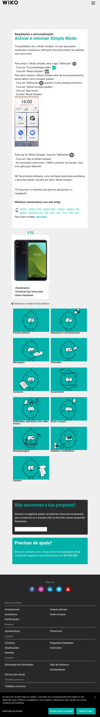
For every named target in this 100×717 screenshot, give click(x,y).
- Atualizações (22, 287)
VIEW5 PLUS (35, 213)
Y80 (71, 213)
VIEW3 (22, 209)
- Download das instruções (28, 291)
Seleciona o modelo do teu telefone (30, 303)
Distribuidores (57, 669)
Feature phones (58, 609)
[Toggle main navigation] (93, 3)
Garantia (9, 652)
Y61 (58, 213)
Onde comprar (58, 614)
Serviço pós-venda (15, 674)
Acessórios (11, 614)
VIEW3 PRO (49, 209)
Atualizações (12, 647)
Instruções (56, 647)
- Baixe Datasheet (23, 295)
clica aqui (41, 216)
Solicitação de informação (19, 664)
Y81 (77, 213)
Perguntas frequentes (62, 642)
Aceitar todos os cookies (61, 712)
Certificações (12, 619)
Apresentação (12, 631)
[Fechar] (95, 698)
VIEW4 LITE (73, 209)
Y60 (52, 213)
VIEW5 (23, 213)
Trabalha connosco (15, 686)
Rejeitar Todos (85, 712)
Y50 (46, 213)
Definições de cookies (12, 712)
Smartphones (12, 609)
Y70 (64, 213)
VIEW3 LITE (34, 209)
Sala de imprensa (59, 664)
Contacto (10, 642)
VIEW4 (61, 209)
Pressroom (56, 631)
